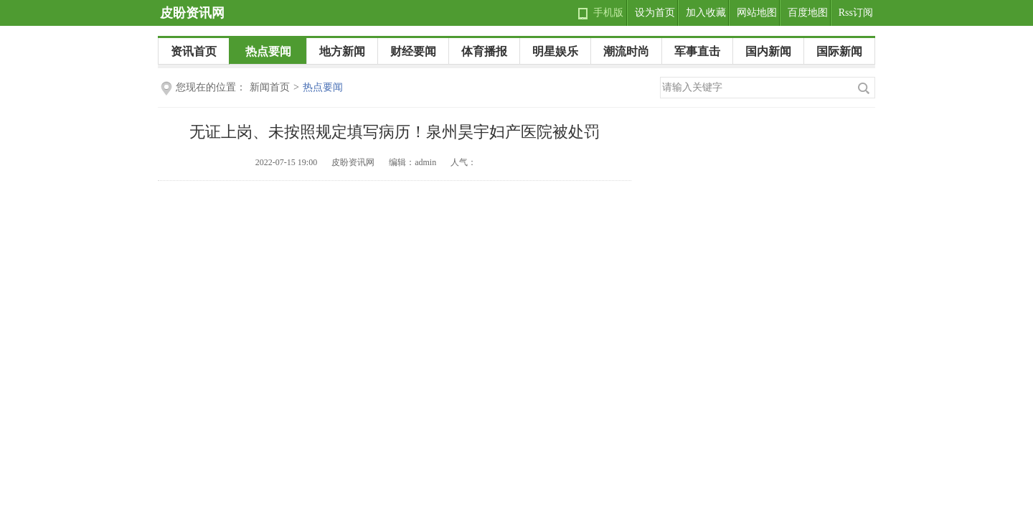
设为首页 (655, 12)
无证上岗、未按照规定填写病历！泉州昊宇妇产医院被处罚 (394, 132)
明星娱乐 (555, 51)
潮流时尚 (626, 51)
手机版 (608, 12)
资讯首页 (194, 51)
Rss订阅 (856, 12)
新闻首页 (270, 87)
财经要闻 (413, 51)
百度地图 (808, 12)
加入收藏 (706, 12)
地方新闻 (342, 51)
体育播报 (484, 51)
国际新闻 (839, 51)
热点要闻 (268, 51)
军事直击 (697, 51)
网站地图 (757, 12)
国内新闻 (768, 51)
